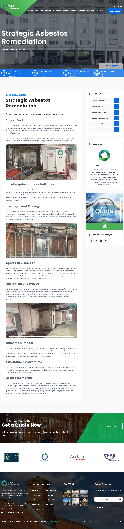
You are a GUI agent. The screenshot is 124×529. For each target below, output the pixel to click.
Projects (81, 11)
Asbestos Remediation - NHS (105, 118)
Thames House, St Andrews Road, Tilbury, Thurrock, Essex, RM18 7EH (15, 504)
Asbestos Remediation (105, 100)
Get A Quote (115, 11)
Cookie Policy (118, 522)
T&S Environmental (104, 166)
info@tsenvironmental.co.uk (13, 512)
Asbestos (29, 11)
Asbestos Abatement (105, 106)
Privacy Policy (105, 522)
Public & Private (69, 11)
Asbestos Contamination (105, 112)
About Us (90, 11)
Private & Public (53, 500)
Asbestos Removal (105, 129)
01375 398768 (8, 509)
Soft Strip (39, 11)
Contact (99, 11)
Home (105, 66)
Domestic (57, 11)
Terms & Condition (90, 522)
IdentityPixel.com (54, 522)
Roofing (48, 11)
